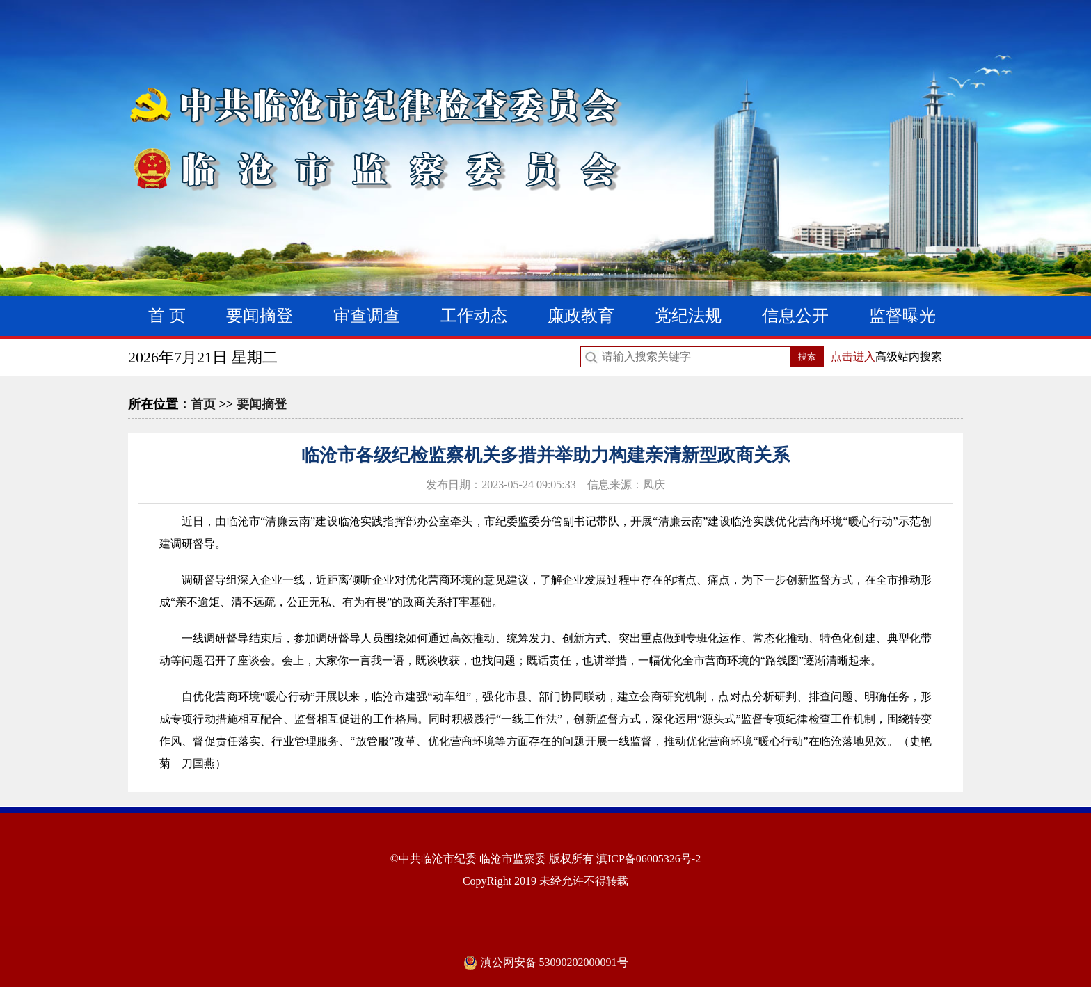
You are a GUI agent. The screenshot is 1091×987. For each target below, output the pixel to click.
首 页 (167, 316)
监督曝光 (902, 316)
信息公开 (795, 316)
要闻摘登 (259, 316)
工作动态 (473, 316)
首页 (203, 404)
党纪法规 (688, 316)
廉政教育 (581, 316)
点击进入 (853, 356)
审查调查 (366, 316)
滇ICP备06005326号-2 (648, 859)
